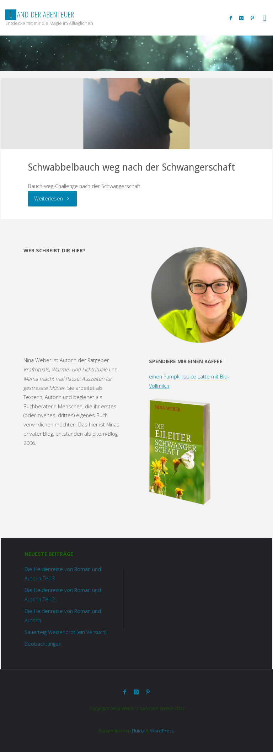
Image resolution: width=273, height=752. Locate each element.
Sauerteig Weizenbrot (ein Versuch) (65, 632)
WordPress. (162, 730)
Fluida (137, 730)
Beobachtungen (43, 643)
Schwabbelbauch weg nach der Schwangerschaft (131, 167)
